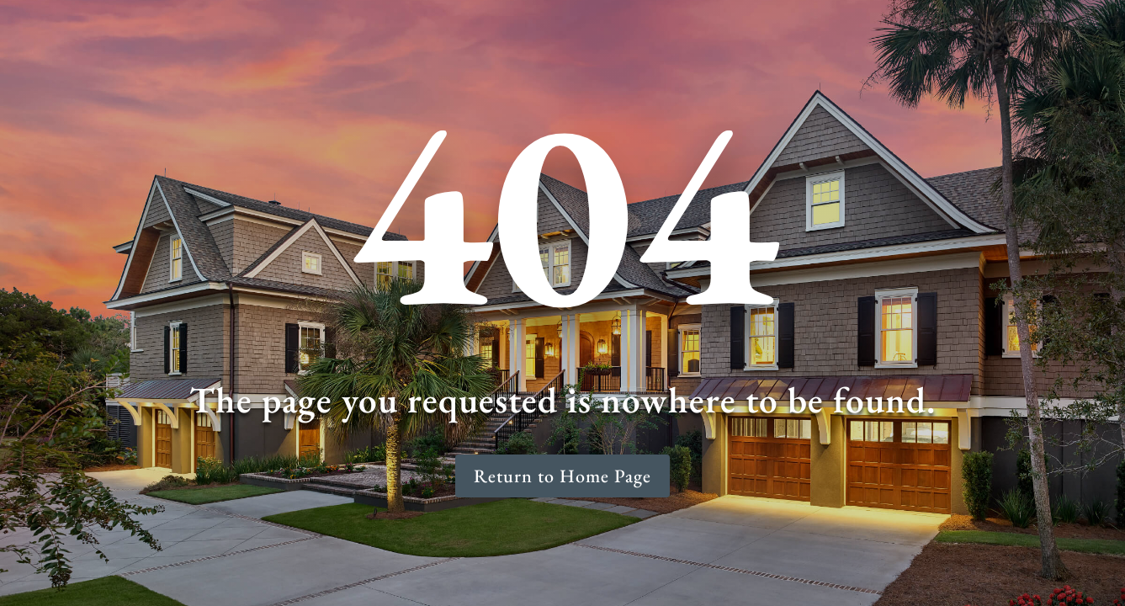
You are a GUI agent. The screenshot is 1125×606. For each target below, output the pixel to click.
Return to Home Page (562, 476)
